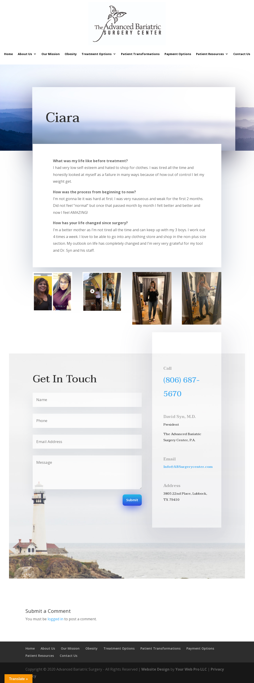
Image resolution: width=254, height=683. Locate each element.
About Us (25, 54)
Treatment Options (97, 54)
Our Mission (50, 54)
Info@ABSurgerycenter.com (188, 467)
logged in (55, 618)
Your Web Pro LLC (191, 669)
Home (8, 54)
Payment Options (178, 54)
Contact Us (241, 54)
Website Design (155, 669)
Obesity (71, 54)
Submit (132, 500)
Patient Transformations (140, 54)
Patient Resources (210, 54)
